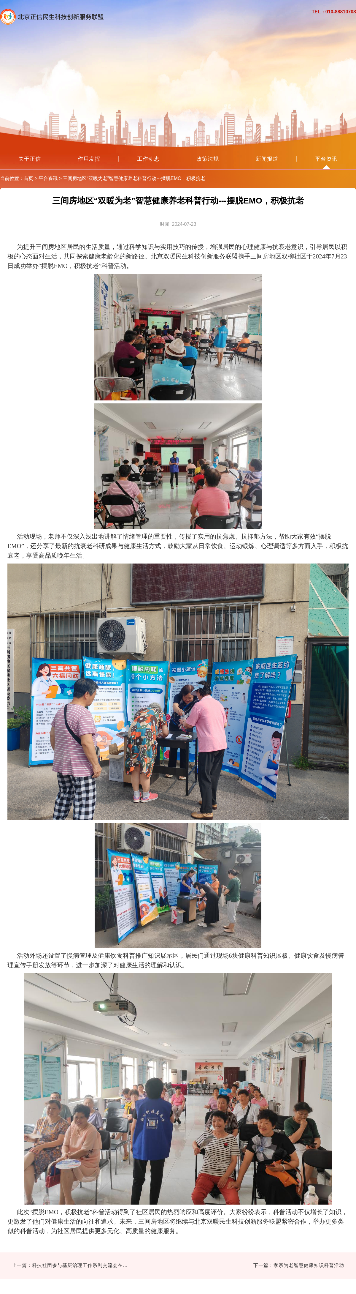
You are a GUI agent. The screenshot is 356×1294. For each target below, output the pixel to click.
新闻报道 (267, 159)
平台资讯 (326, 159)
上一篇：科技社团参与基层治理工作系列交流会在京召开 (71, 1265)
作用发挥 (89, 159)
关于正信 (29, 159)
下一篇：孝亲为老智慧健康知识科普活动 (298, 1265)
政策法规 (207, 159)
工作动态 (148, 159)
